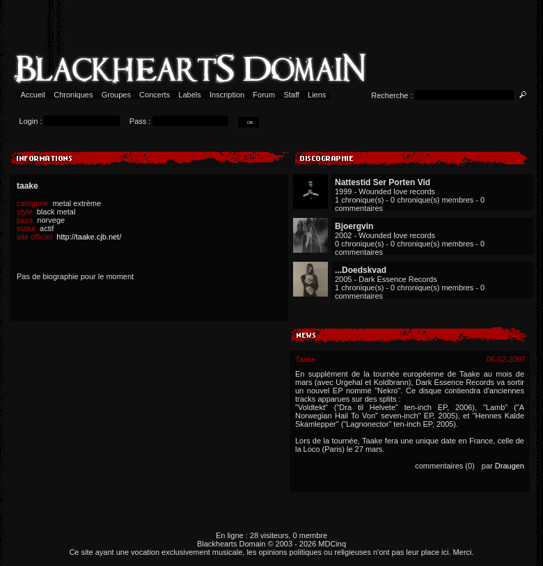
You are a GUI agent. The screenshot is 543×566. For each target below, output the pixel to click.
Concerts (154, 95)
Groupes (116, 95)
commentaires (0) (445, 466)
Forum (264, 95)
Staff (291, 95)
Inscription (227, 95)
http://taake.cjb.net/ (88, 237)
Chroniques (73, 95)
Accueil (33, 95)
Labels (189, 95)
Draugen (509, 466)
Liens (317, 95)
